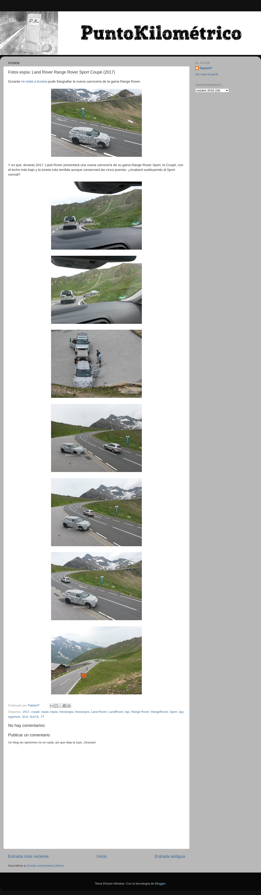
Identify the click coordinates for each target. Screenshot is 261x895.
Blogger (160, 883)
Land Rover (99, 711)
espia (45, 711)
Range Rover (140, 711)
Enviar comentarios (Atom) (45, 865)
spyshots (14, 716)
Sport (173, 711)
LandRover (115, 711)
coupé (35, 711)
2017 (26, 711)
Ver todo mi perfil (206, 74)
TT (42, 716)
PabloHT (206, 68)
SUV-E (34, 716)
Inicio (102, 856)
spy (181, 711)
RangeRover (159, 711)
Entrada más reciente (28, 856)
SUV (25, 716)
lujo (127, 711)
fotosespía (82, 711)
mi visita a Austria (34, 81)
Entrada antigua (170, 856)
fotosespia (66, 711)
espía (54, 711)
